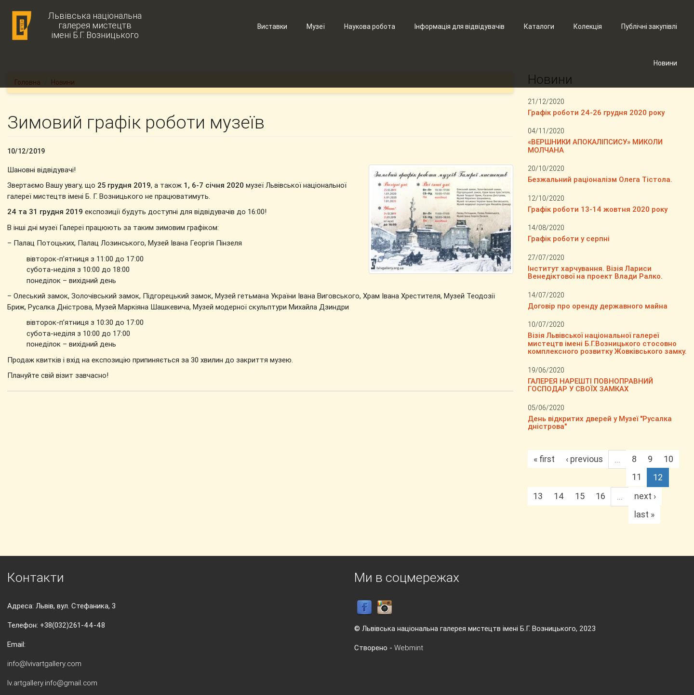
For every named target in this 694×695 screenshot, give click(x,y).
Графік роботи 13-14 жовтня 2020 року (597, 209)
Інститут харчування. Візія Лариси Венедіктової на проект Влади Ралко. (595, 272)
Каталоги (539, 26)
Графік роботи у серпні (569, 238)
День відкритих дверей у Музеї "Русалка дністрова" (600, 422)
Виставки (272, 26)
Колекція (588, 26)
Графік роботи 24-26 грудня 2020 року (596, 112)
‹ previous (584, 458)
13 (538, 496)
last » (644, 514)
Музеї (316, 26)
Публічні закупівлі (649, 26)
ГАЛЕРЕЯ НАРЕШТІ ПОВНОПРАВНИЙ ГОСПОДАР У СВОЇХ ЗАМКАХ (590, 385)
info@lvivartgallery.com (44, 663)
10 (668, 458)
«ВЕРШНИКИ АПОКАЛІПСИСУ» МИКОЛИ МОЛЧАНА (595, 145)
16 (600, 496)
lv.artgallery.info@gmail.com (52, 682)
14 (559, 496)
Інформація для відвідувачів (459, 26)
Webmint (408, 647)
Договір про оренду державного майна (597, 305)
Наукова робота (369, 26)
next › (645, 496)
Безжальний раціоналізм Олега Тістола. (600, 179)
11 (636, 476)
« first (544, 458)
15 (580, 496)
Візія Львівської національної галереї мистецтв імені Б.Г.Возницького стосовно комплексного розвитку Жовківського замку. (607, 343)
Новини (665, 63)
